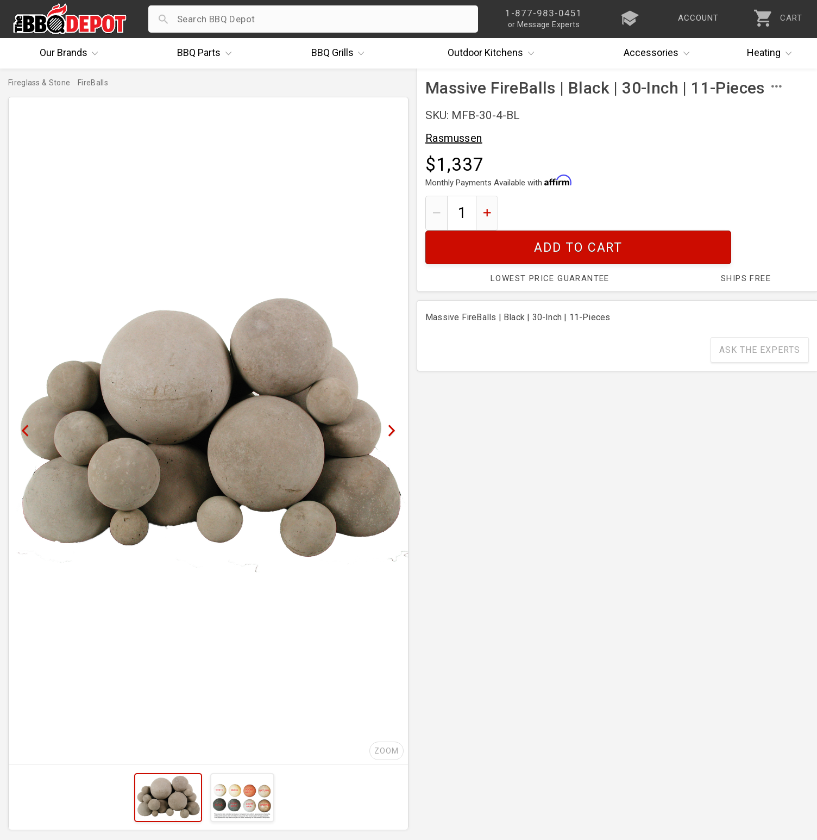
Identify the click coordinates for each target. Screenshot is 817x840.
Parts (207, 53)
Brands (72, 53)
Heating (772, 53)
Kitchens (493, 53)
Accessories (659, 53)
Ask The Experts (759, 316)
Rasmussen (453, 138)
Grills (340, 53)
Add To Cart (657, 213)
